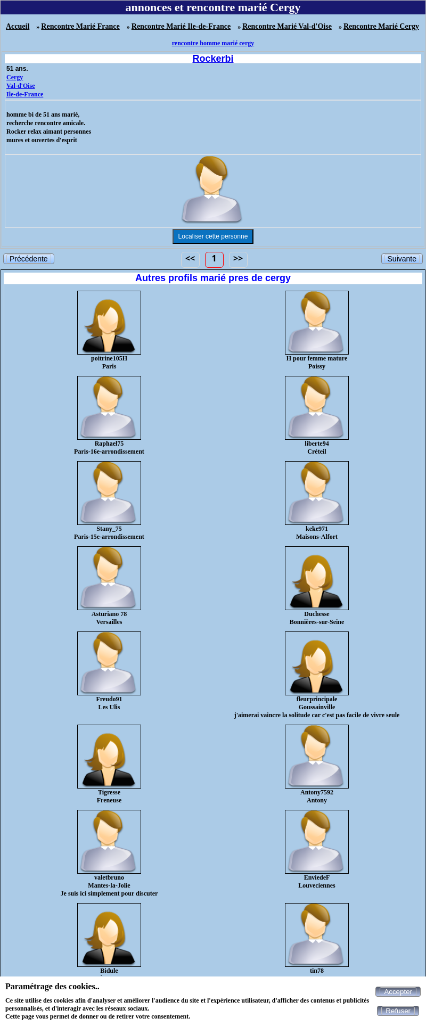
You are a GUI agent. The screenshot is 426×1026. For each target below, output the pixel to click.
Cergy (14, 77)
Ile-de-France (24, 94)
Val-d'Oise (20, 85)
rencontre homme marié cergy (213, 43)
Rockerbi (212, 58)
